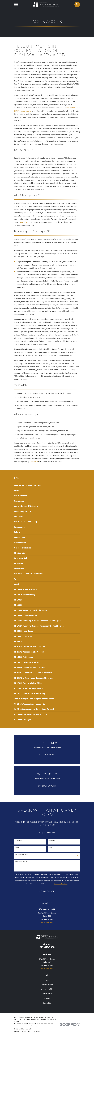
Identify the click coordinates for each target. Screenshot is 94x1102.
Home (47, 980)
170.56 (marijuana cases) (23, 111)
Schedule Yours (47, 786)
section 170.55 (71, 108)
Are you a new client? (21, 854)
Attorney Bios (47, 755)
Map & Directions (47, 922)
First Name (18, 840)
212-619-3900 (47, 947)
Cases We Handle (47, 984)
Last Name (52, 840)
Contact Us (47, 1003)
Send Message (47, 891)
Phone (17, 847)
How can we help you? (21, 861)
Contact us (23, 222)
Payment (47, 998)
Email (50, 847)
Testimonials (47, 994)
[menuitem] (27, 485)
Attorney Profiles (47, 989)
